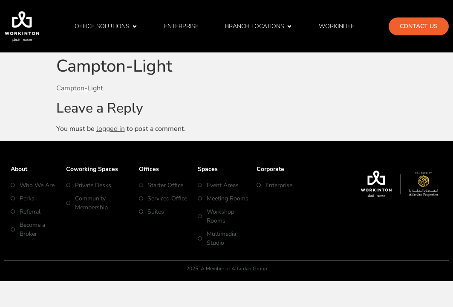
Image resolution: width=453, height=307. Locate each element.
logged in (110, 128)
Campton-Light (79, 88)
